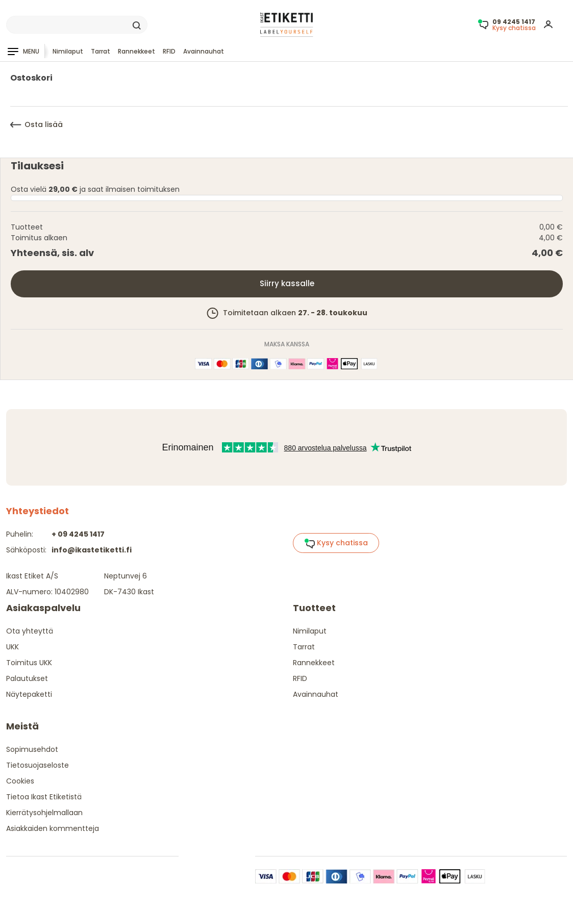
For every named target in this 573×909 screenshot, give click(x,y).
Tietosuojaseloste (37, 765)
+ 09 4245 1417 (78, 534)
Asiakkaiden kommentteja (52, 828)
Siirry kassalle (287, 283)
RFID (169, 51)
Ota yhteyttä (29, 631)
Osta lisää (36, 124)
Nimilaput (68, 51)
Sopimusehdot (32, 749)
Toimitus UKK (29, 663)
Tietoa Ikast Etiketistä (44, 797)
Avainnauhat (203, 51)
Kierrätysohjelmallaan (44, 812)
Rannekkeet (136, 51)
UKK (12, 647)
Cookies (20, 781)
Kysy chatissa (336, 543)
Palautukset (27, 678)
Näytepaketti (29, 694)
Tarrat (100, 51)
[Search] (76, 25)
